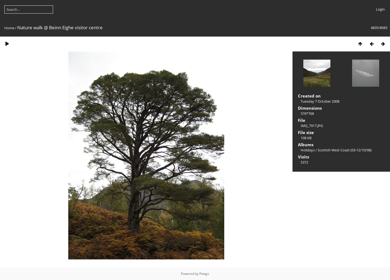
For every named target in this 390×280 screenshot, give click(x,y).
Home (9, 27)
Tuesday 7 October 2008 (320, 101)
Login (380, 9)
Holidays (308, 150)
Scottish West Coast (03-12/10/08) (345, 150)
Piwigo (204, 273)
